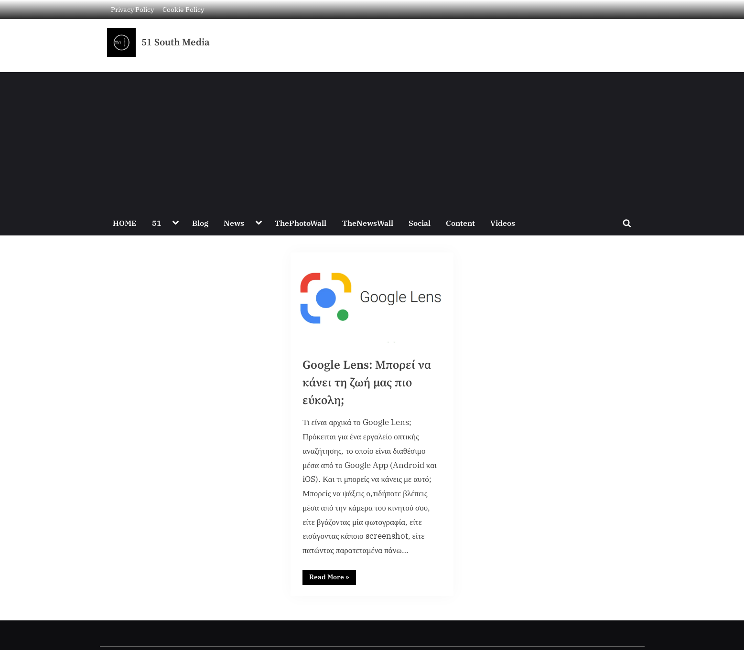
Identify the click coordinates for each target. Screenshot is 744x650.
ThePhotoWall (300, 223)
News (234, 223)
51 (157, 223)
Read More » (332, 575)
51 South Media (175, 42)
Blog (200, 223)
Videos (502, 223)
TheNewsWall (367, 223)
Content (460, 223)
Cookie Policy (183, 9)
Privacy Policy (132, 9)
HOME (124, 223)
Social (420, 223)
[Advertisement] (372, 139)
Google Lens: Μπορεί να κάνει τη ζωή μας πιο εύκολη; (366, 383)
